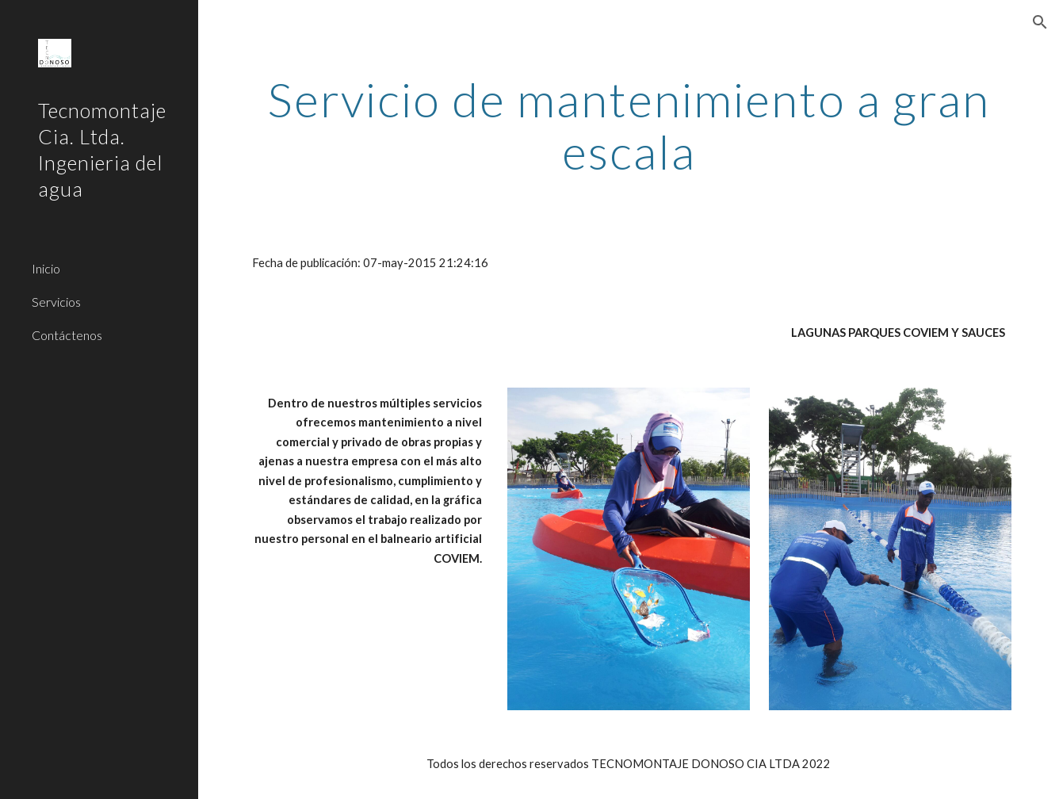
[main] (628, 125)
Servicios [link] (56, 301)
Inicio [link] (46, 268)
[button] (1040, 22)
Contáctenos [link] (67, 334)
